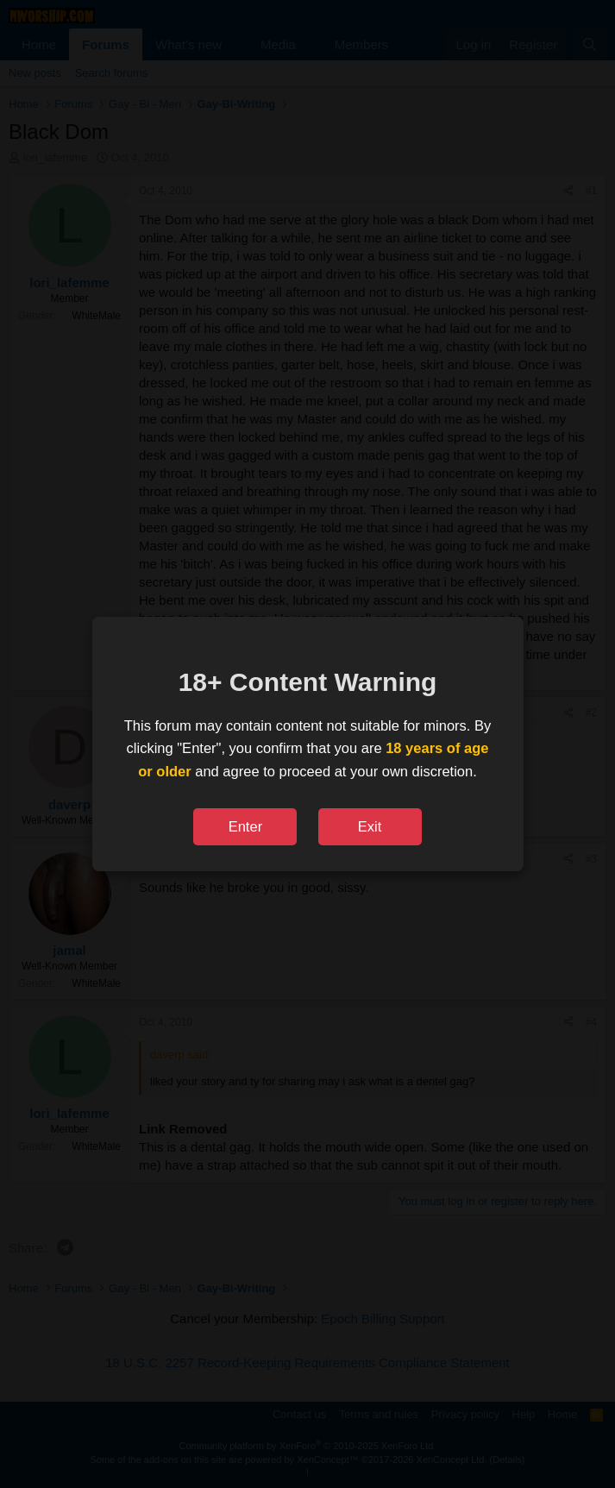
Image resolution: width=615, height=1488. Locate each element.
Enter (245, 826)
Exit (370, 826)
